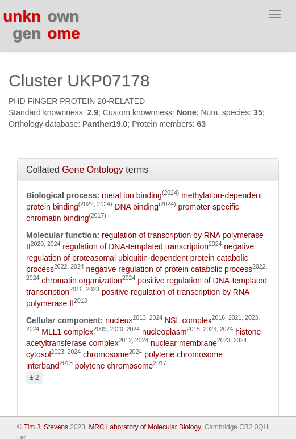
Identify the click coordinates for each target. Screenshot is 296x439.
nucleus (118, 320)
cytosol (38, 354)
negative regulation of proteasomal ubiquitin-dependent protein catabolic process (140, 258)
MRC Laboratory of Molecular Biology (145, 427)
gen (26, 33)
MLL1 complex (67, 331)
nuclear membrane (184, 343)
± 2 (34, 378)
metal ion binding (132, 195)
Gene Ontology (92, 169)
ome (63, 33)
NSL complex (188, 320)
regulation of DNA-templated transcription (135, 246)
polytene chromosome (114, 365)
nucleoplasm (164, 331)
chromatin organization (81, 280)
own (63, 16)
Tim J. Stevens (46, 427)
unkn (22, 16)
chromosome (106, 354)
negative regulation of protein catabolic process (169, 269)
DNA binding (136, 206)
